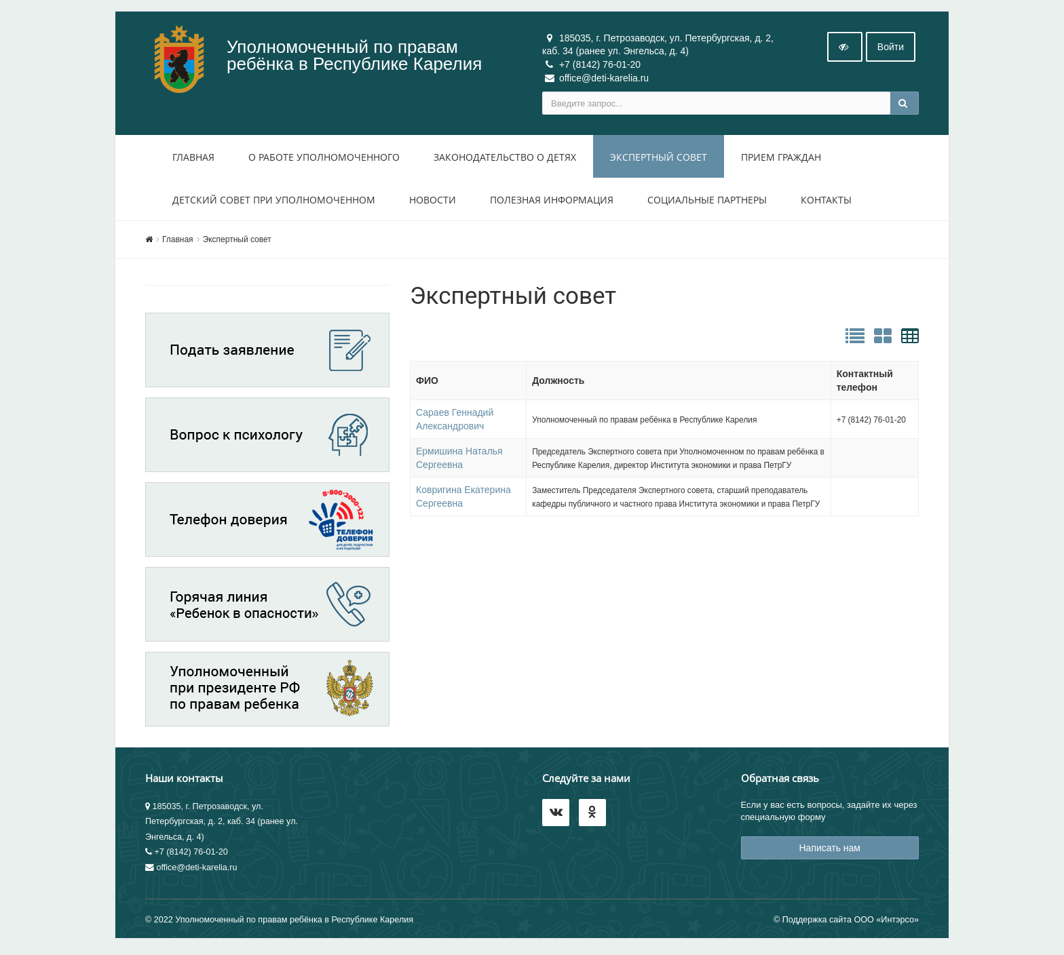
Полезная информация (551, 202)
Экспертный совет (658, 159)
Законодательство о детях (505, 159)
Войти (890, 49)
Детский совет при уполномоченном (273, 202)
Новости (432, 202)
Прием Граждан (781, 159)
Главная (193, 159)
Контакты (826, 202)
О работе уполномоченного (324, 159)
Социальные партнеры (707, 202)
